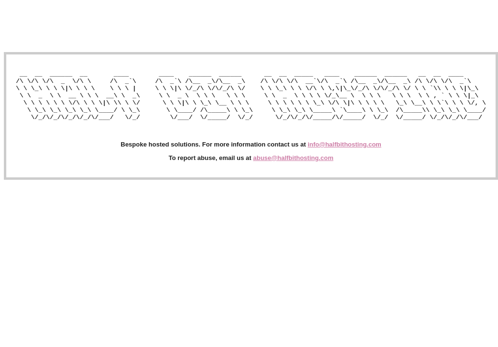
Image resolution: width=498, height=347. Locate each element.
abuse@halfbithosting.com (293, 168)
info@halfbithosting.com (344, 154)
